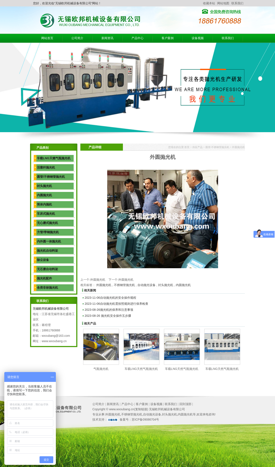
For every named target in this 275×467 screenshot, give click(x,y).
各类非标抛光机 (47, 287)
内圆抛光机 (44, 195)
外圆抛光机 (238, 147)
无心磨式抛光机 (47, 223)
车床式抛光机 (46, 213)
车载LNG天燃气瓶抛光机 (53, 158)
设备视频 (198, 38)
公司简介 (77, 38)
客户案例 (168, 38)
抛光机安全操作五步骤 (108, 315)
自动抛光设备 (147, 285)
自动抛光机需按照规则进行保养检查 (116, 303)
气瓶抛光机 (100, 369)
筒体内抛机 (44, 204)
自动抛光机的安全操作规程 (110, 297)
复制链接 (141, 409)
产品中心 (137, 38)
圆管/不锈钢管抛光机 (51, 176)
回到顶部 (185, 404)
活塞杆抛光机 (46, 167)
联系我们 (237, 3)
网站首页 (47, 38)
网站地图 (223, 3)
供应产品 (197, 147)
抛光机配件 (44, 278)
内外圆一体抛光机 (49, 241)
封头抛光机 (44, 186)
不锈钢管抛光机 (124, 285)
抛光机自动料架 (47, 250)
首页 (186, 147)
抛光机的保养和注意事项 (109, 309)
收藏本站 (209, 3)
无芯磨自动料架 (47, 269)
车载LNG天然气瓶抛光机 (141, 369)
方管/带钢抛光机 (48, 232)
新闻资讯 (107, 38)
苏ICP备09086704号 (145, 419)
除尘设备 (43, 260)
